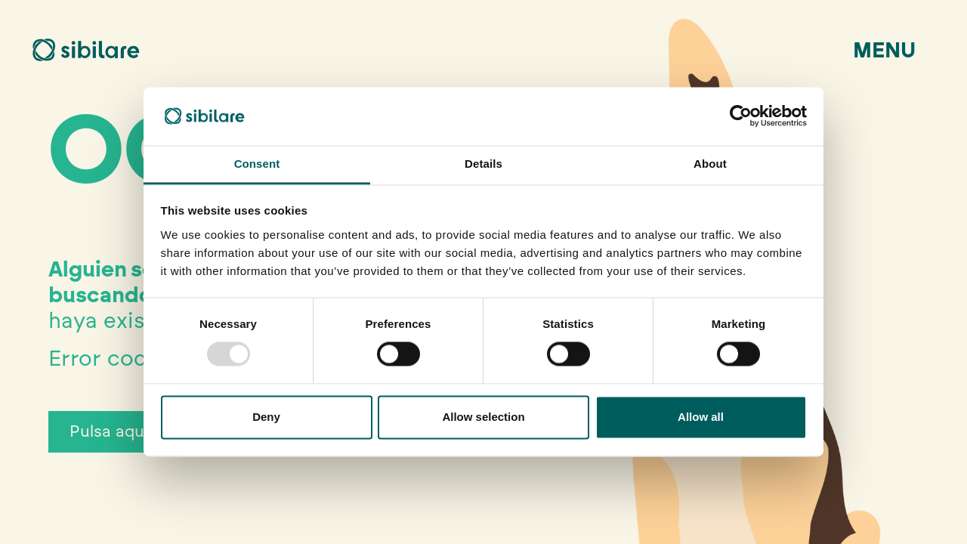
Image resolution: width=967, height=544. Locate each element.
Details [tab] (483, 163)
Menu (884, 50)
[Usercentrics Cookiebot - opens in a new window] (741, 116)
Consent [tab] (257, 163)
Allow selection (483, 416)
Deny (266, 416)
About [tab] (710, 163)
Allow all (701, 416)
